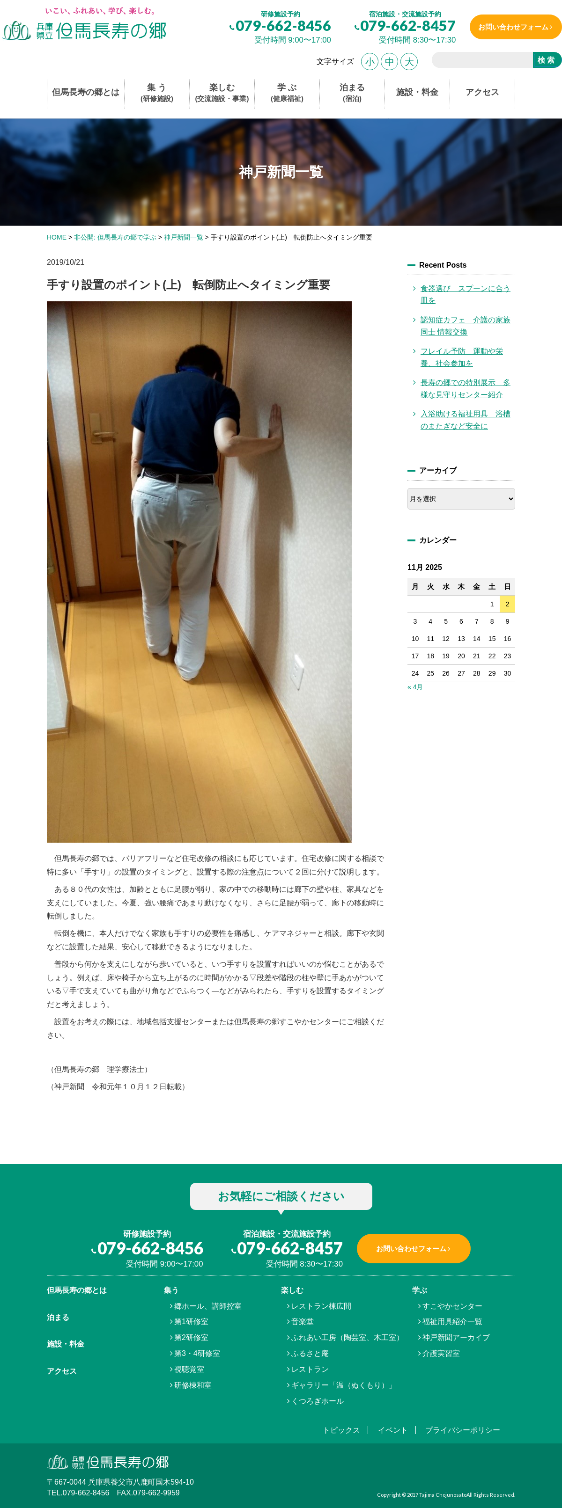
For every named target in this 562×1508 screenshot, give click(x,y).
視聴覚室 (189, 1369)
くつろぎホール (317, 1401)
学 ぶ (287, 93)
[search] (478, 61)
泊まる (352, 93)
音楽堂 (302, 1322)
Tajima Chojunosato (442, 1495)
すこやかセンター (452, 1306)
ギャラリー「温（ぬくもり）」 (343, 1385)
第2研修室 (191, 1337)
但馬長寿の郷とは (85, 92)
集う (171, 1290)
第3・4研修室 (197, 1353)
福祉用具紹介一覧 (452, 1322)
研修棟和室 (193, 1385)
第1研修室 (191, 1322)
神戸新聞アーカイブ (456, 1337)
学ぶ (419, 1290)
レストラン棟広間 (321, 1306)
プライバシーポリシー (462, 1430)
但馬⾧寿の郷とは (77, 1290)
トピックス (341, 1430)
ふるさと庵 (310, 1353)
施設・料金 (417, 92)
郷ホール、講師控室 (208, 1306)
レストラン (310, 1369)
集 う (156, 93)
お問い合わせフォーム (512, 27)
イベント (393, 1430)
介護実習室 (441, 1353)
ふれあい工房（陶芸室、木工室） (347, 1337)
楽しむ (222, 93)
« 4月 (415, 687)
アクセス (482, 92)
